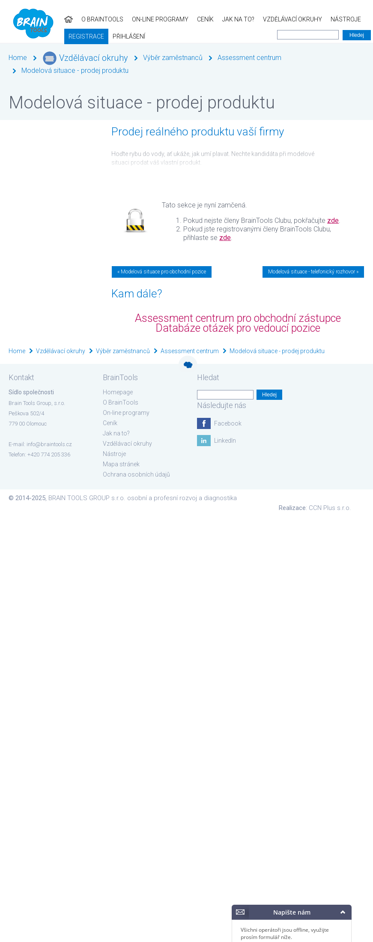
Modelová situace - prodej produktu (74, 70)
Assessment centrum (249, 58)
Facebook (228, 423)
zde (333, 220)
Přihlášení (20, 36)
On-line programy (96, 19)
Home (18, 58)
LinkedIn (225, 440)
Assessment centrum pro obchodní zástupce (238, 318)
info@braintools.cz (49, 444)
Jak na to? (174, 19)
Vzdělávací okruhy (228, 19)
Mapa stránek (121, 464)
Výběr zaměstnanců (173, 58)
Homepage (118, 392)
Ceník (141, 19)
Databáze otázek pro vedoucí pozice (237, 328)
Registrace (323, 19)
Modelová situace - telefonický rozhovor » (313, 272)
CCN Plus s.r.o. (330, 508)
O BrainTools (38, 19)
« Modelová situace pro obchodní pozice (161, 272)
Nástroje (281, 19)
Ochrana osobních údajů (136, 474)
